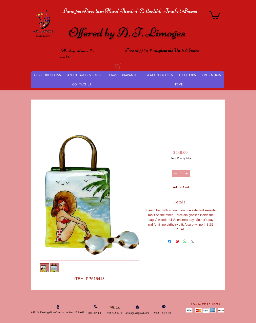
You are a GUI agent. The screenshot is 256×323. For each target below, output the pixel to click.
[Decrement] (174, 173)
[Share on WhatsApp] (184, 241)
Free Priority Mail (180, 158)
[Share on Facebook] (169, 241)
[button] (214, 14)
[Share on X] (192, 241)
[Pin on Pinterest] (177, 241)
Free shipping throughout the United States (162, 50)
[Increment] (187, 173)
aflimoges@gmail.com (137, 313)
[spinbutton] (181, 173)
